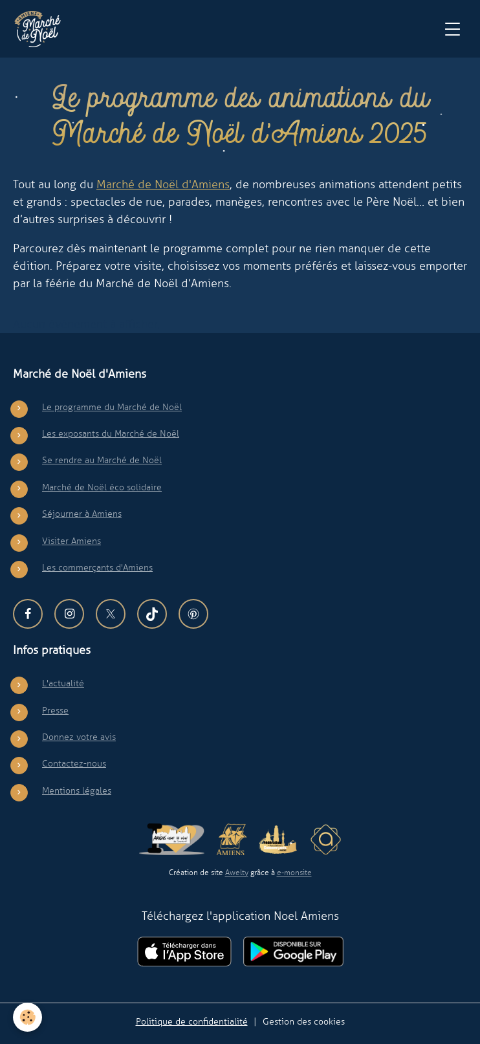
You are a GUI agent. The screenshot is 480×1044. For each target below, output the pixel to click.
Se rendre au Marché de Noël (102, 460)
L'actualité (63, 683)
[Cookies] (27, 1017)
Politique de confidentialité (192, 1021)
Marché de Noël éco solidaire (102, 487)
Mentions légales (76, 790)
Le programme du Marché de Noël (112, 407)
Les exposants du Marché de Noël (110, 433)
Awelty (236, 872)
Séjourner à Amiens (82, 513)
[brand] (40, 29)
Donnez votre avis (79, 737)
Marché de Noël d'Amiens (163, 184)
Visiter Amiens (71, 541)
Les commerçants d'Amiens (97, 567)
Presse (55, 710)
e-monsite (294, 872)
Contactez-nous (74, 763)
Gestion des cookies (304, 1021)
